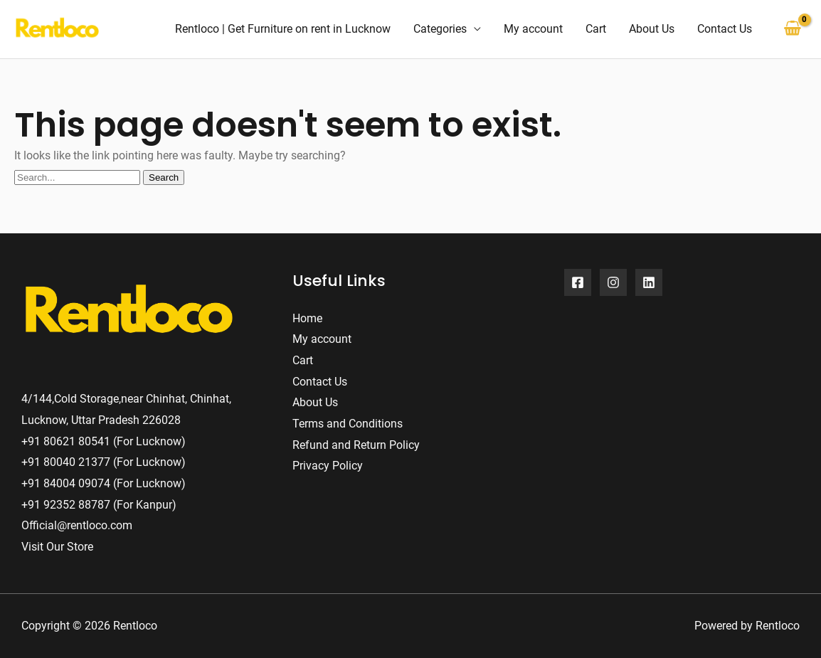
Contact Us (724, 29)
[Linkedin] (648, 282)
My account (533, 29)
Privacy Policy (327, 465)
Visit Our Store (57, 546)
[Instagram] (613, 282)
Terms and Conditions (347, 423)
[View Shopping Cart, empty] (792, 29)
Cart (596, 29)
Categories (440, 29)
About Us (651, 29)
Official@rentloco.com (76, 525)
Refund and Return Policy (356, 445)
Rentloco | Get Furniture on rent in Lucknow (283, 29)
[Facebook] (577, 282)
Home (307, 318)
